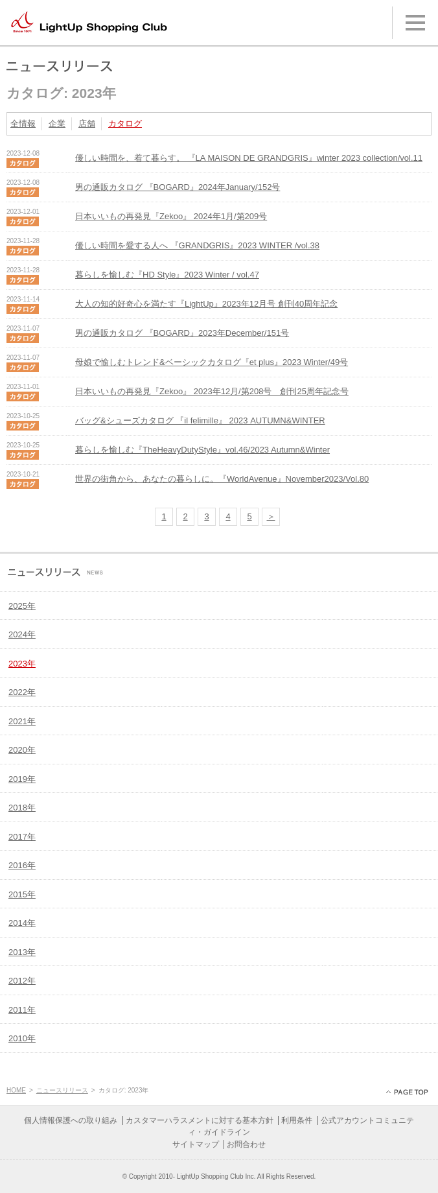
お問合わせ (246, 1144)
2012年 (22, 981)
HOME (16, 1090)
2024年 (22, 634)
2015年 (22, 894)
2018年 (22, 807)
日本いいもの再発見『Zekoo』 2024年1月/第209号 (171, 216)
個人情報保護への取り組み (70, 1120)
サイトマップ (195, 1144)
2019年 (22, 779)
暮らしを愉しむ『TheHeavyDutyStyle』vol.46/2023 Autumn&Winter (202, 450)
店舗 (86, 123)
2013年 (22, 952)
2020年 (22, 750)
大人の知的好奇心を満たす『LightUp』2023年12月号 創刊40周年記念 (206, 304)
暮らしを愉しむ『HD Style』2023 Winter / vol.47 (167, 274)
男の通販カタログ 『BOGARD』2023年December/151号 (182, 333)
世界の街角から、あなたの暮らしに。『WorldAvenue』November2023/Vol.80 (222, 479)
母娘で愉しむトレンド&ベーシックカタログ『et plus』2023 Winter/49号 (211, 362)
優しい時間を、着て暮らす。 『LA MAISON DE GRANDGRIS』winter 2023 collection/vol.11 (248, 158)
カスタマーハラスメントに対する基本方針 (199, 1120)
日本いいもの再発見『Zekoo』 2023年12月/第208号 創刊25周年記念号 (212, 391)
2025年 (22, 606)
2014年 (22, 923)
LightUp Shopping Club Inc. (216, 1176)
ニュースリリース (62, 1090)
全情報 (23, 123)
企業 (57, 123)
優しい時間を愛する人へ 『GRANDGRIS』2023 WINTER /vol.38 (197, 245)
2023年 (22, 663)
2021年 (22, 721)
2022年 (22, 692)
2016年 (22, 865)
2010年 (22, 1038)
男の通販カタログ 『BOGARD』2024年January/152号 (177, 187)
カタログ (125, 123)
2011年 (22, 1010)
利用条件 (296, 1120)
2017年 (22, 837)
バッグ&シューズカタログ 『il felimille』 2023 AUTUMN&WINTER (200, 420)
